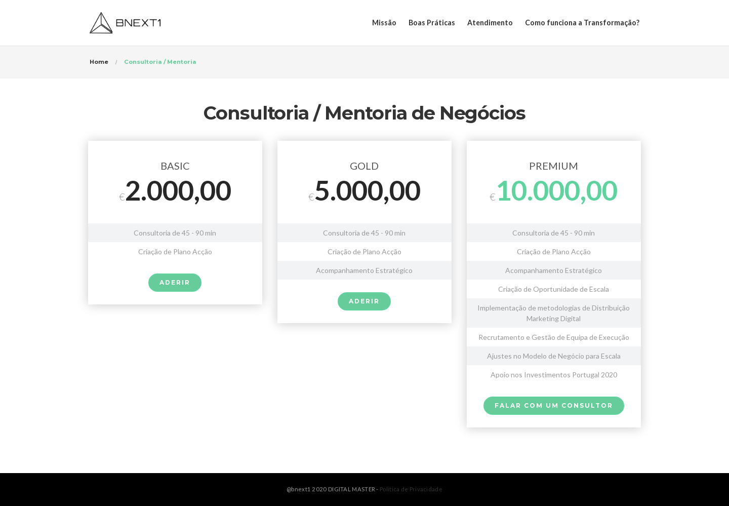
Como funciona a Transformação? (582, 22)
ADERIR (174, 282)
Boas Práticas (432, 22)
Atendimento (490, 22)
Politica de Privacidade (411, 489)
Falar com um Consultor (554, 405)
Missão (384, 22)
